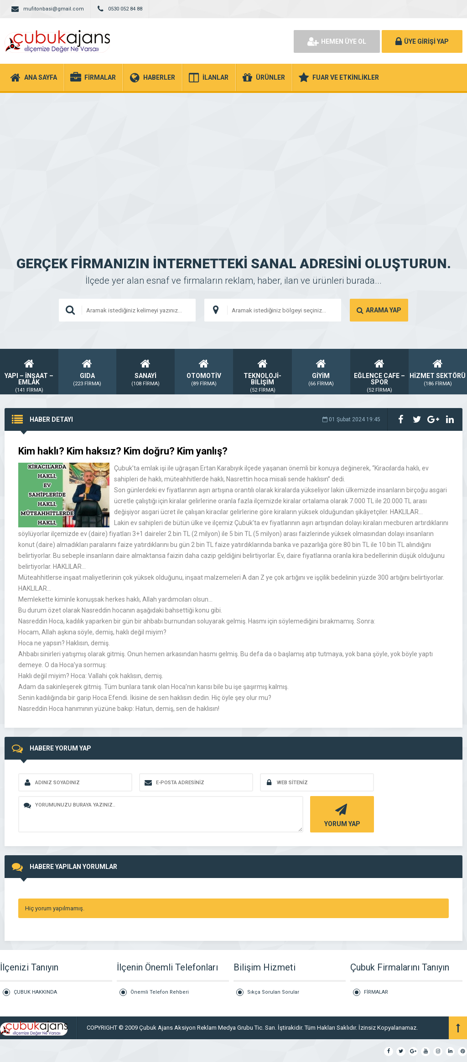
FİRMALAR (376, 992)
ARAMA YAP (379, 310)
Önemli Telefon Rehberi (159, 992)
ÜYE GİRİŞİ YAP (422, 41)
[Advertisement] (233, 161)
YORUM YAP (341, 814)
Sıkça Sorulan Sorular (273, 992)
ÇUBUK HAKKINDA (35, 992)
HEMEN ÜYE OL (336, 41)
